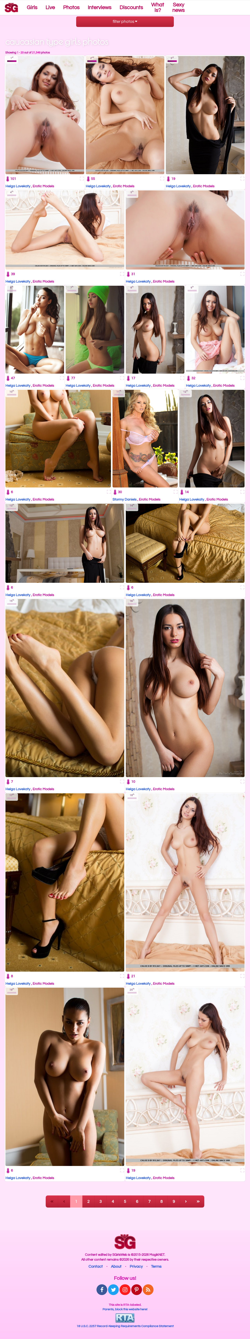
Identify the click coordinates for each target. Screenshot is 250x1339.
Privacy (136, 1266)
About (116, 1266)
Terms (156, 1266)
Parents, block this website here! (125, 1309)
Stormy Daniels (124, 499)
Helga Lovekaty (17, 186)
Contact (95, 1266)
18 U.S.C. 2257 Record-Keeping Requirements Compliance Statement (125, 1326)
